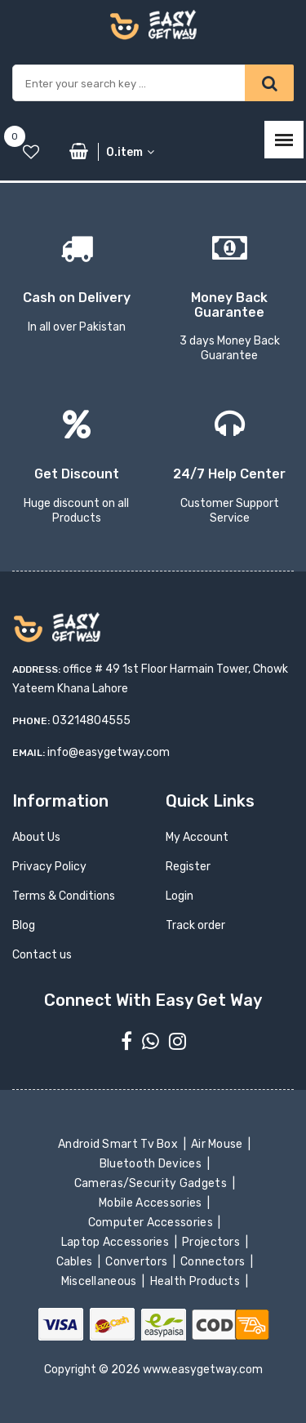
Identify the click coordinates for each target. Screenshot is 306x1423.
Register (188, 867)
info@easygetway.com (108, 752)
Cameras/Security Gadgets (151, 1183)
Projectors (213, 1242)
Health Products (196, 1281)
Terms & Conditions (63, 896)
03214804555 (91, 720)
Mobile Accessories (151, 1203)
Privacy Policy (49, 867)
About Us (36, 837)
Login (179, 896)
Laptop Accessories (116, 1242)
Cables (75, 1262)
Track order (195, 925)
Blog (23, 925)
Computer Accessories (152, 1223)
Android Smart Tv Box (119, 1144)
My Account (197, 837)
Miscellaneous (100, 1281)
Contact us (42, 955)
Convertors (138, 1262)
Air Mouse (218, 1144)
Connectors (214, 1262)
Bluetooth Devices (152, 1164)
